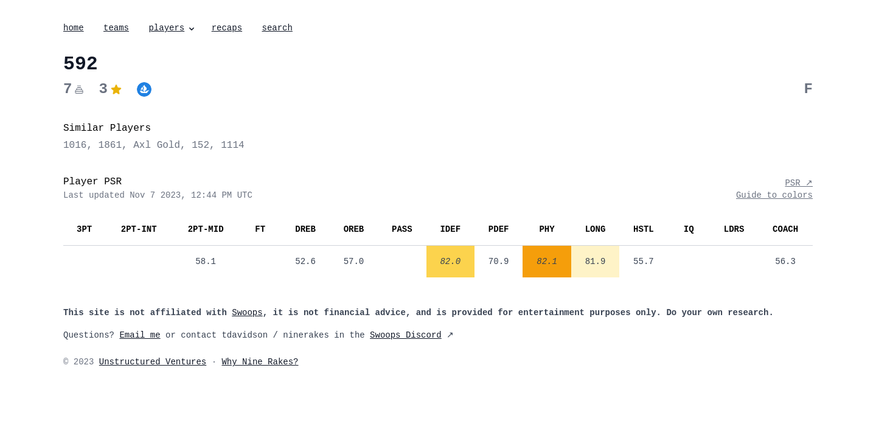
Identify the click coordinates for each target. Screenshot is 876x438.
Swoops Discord (406, 335)
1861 (110, 145)
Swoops (247, 313)
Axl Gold (156, 145)
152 (200, 145)
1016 (74, 145)
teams (116, 28)
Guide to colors (774, 195)
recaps (227, 28)
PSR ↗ (799, 183)
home (73, 28)
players (172, 28)
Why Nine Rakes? (259, 362)
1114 (232, 145)
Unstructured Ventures (152, 362)
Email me (139, 335)
